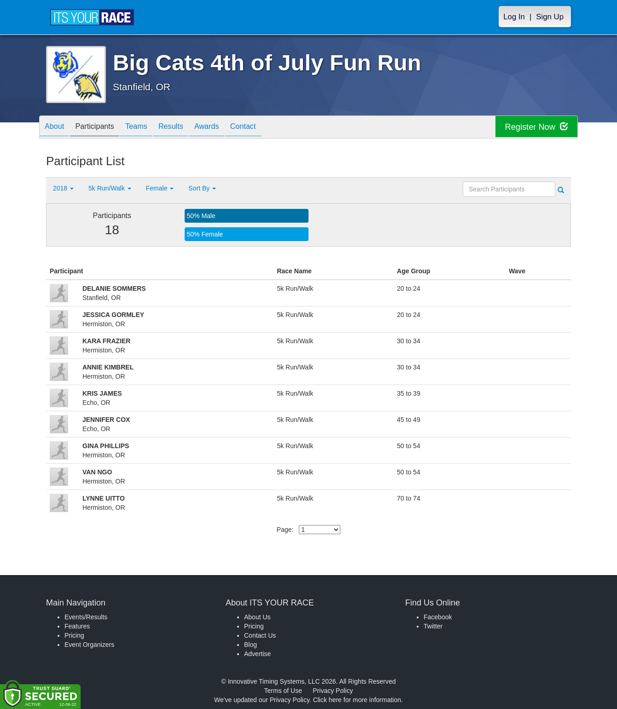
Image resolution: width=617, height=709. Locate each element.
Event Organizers (89, 644)
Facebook (438, 617)
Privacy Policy (333, 690)
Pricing (74, 635)
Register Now (533, 127)
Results (187, 127)
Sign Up (550, 16)
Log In (514, 16)
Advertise (257, 653)
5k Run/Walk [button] (109, 188)
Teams (148, 127)
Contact (268, 127)
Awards (227, 127)
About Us (257, 617)
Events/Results (85, 617)
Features (77, 626)
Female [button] (160, 188)
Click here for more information (357, 699)
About (57, 127)
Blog (250, 644)
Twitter (433, 626)
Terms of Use (283, 690)
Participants (101, 127)
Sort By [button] (202, 188)
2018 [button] (63, 188)
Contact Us (260, 635)
